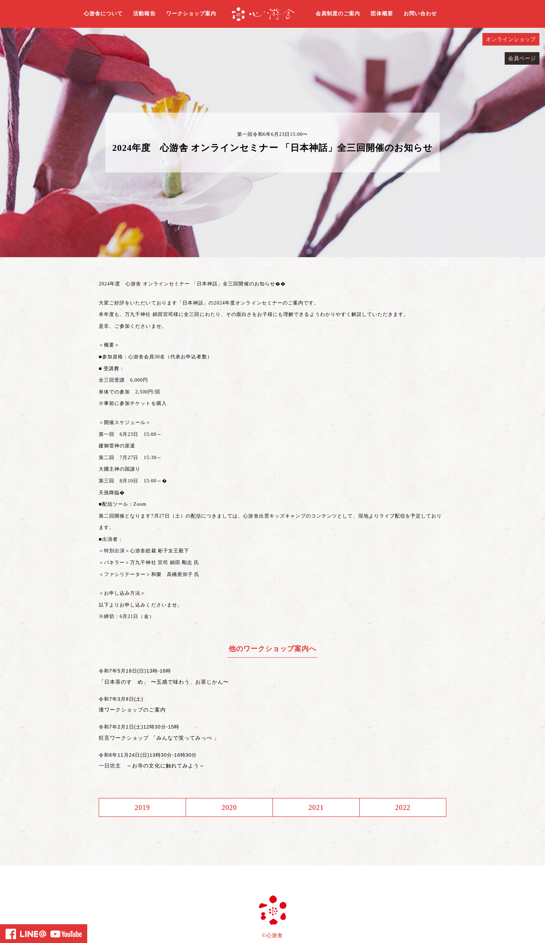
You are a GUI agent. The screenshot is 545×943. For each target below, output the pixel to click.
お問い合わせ (420, 13)
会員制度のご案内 (338, 13)
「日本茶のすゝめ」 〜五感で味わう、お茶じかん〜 (164, 682)
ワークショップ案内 (191, 13)
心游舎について (103, 13)
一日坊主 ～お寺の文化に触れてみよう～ (152, 766)
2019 (142, 807)
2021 (316, 807)
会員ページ (522, 58)
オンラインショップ (511, 39)
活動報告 (144, 13)
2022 (402, 807)
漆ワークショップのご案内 (132, 710)
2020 (229, 807)
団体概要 (382, 13)
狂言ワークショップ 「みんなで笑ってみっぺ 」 (159, 738)
